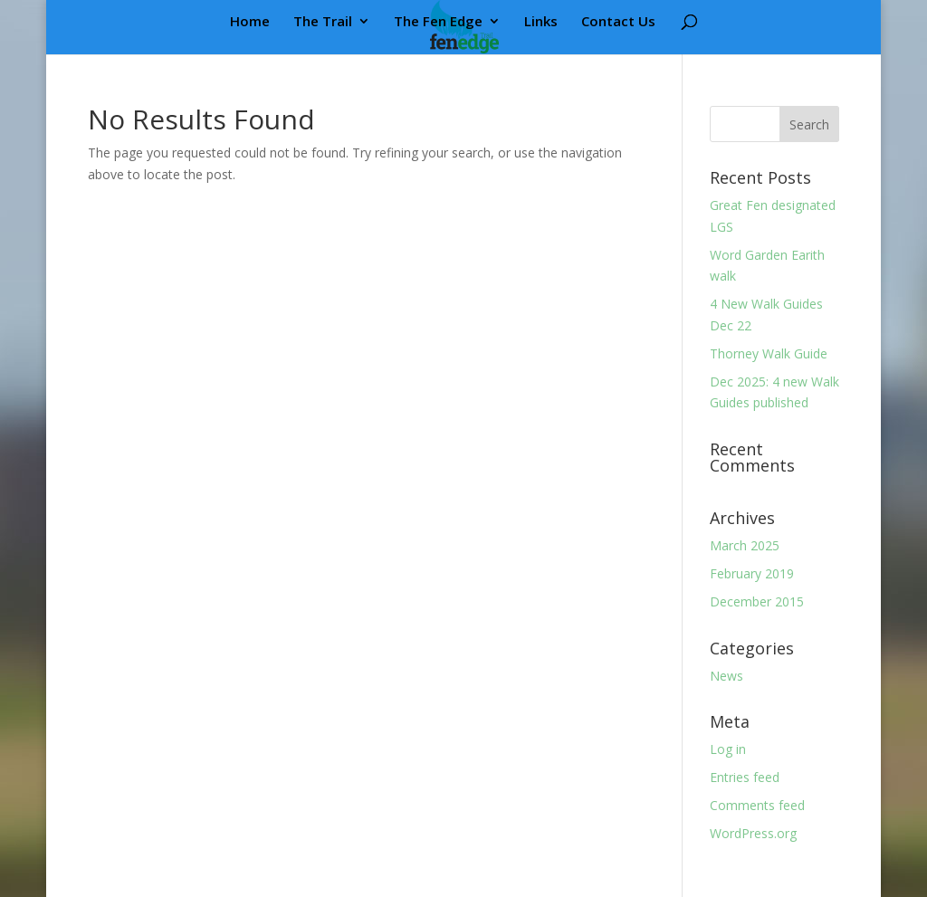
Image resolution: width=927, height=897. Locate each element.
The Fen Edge (438, 22)
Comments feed (757, 805)
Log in (728, 749)
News (726, 675)
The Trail (322, 22)
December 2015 (757, 601)
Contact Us (618, 22)
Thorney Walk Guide (768, 353)
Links (541, 22)
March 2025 (744, 545)
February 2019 (752, 573)
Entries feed (744, 777)
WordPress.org (753, 833)
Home (250, 22)
